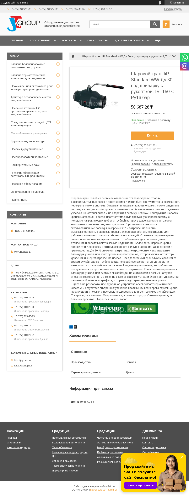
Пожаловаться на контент (104, 489)
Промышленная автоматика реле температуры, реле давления (32, 88)
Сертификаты (150, 452)
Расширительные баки (25, 164)
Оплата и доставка (154, 447)
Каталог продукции (18, 447)
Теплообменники (62, 447)
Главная (16, 40)
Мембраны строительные (112, 447)
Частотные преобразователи (114, 437)
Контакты (69, 40)
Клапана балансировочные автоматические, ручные (28, 66)
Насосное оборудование (26, 183)
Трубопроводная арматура (28, 141)
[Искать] (155, 24)
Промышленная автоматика (69, 437)
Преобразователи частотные (29, 157)
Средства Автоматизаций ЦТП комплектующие (31, 124)
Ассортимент (40, 40)
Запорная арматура (64, 460)
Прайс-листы (97, 40)
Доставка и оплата (129, 40)
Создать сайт (8, 2)
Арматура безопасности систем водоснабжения (31, 99)
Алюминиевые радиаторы (112, 457)
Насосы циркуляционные (27, 149)
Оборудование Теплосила (27, 191)
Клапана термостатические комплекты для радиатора (28, 77)
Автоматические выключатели (115, 442)
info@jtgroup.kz (23, 365)
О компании (14, 442)
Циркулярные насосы (65, 470)
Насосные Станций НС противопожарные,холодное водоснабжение (29, 111)
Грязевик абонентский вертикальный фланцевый (28, 174)
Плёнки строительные (110, 452)
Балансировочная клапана (68, 442)
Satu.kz (111, 486)
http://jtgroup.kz (22, 359)
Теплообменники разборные (29, 133)
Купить (152, 135)
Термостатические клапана (68, 465)
